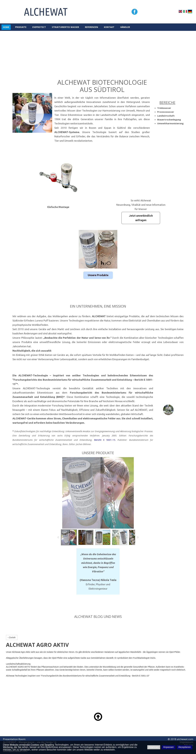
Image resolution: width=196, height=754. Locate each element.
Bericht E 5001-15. (105, 439)
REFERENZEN (91, 27)
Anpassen (168, 747)
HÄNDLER (125, 27)
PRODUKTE (20, 27)
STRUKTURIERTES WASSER (65, 27)
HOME (6, 27)
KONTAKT (109, 27)
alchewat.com (185, 739)
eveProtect (39, 27)
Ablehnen (154, 747)
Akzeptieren (184, 747)
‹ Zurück (11, 637)
